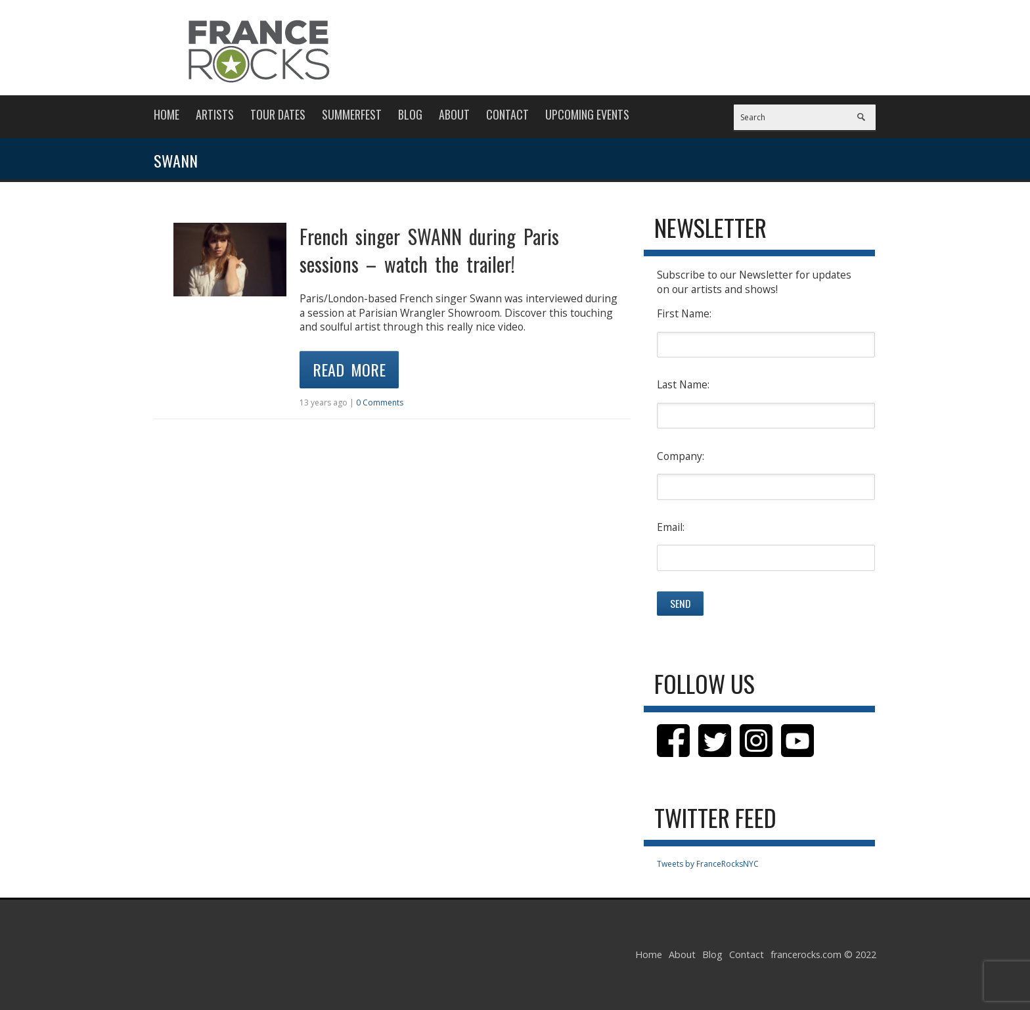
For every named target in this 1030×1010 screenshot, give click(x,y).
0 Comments (379, 402)
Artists (215, 114)
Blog (410, 114)
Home (166, 114)
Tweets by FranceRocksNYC (708, 863)
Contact (507, 114)
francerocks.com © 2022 (823, 954)
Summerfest (352, 114)
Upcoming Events (587, 114)
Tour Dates (277, 114)
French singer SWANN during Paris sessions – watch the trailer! (429, 250)
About (454, 114)
